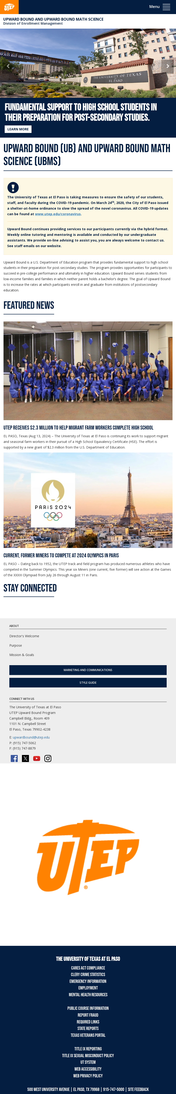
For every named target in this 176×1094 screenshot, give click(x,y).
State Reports (88, 1028)
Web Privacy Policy (88, 1076)
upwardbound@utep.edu (31, 737)
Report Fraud (88, 1015)
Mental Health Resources (88, 995)
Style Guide (88, 683)
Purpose (15, 645)
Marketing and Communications (88, 670)
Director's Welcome (24, 636)
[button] (8, 67)
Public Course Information (88, 1008)
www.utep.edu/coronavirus (58, 214)
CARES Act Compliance (88, 968)
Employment (88, 988)
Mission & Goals (21, 655)
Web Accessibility (88, 1069)
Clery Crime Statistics (88, 974)
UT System (88, 1062)
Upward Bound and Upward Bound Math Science (53, 19)
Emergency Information (88, 981)
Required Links (88, 1022)
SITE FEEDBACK (138, 1089)
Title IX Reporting (88, 1049)
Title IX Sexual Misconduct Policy (88, 1056)
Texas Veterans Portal (88, 1035)
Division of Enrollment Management (33, 23)
